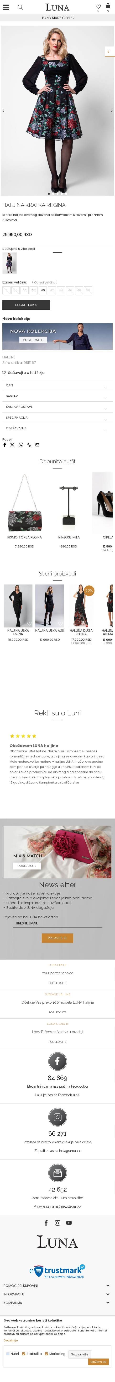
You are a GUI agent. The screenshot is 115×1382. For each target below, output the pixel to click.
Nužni (15, 1354)
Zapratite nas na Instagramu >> (57, 1151)
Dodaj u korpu (26, 305)
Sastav (57, 396)
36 (24, 290)
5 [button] (66, 194)
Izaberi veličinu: (14, 282)
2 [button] (53, 194)
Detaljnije (11, 1340)
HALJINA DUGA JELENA (81, 632)
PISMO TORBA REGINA (24, 537)
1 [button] (49, 194)
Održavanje (57, 428)
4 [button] (62, 194)
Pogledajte (57, 983)
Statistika (34, 1354)
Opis (57, 385)
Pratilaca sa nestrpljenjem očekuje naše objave (58, 1142)
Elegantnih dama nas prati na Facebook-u (57, 1086)
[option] (57, 18)
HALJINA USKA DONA (18, 632)
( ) (45, 282)
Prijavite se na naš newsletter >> (57, 1206)
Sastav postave (57, 406)
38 (34, 290)
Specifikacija (57, 417)
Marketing (57, 1354)
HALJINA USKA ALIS (49, 630)
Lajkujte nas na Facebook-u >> (57, 1095)
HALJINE (8, 357)
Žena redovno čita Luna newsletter (57, 1198)
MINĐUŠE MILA (69, 537)
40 (43, 290)
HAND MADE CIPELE (57, 17)
